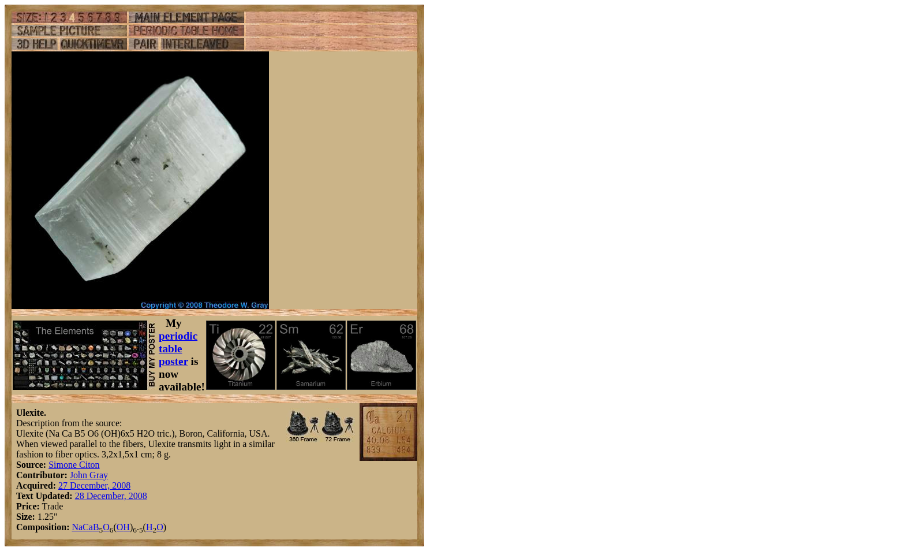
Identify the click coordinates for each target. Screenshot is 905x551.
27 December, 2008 (94, 485)
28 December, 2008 (111, 496)
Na (77, 527)
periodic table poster (178, 348)
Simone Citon (73, 465)
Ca (88, 527)
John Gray (89, 475)
